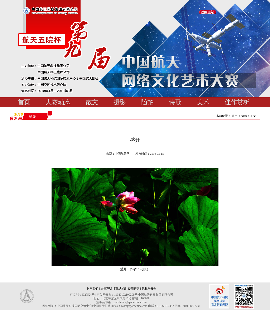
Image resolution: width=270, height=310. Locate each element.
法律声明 (106, 288)
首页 (24, 102)
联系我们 (92, 288)
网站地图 (120, 288)
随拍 (147, 102)
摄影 (120, 102)
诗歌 (175, 102)
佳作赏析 (237, 102)
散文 (92, 102)
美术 (203, 102)
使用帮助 (134, 288)
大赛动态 (58, 102)
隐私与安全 (149, 288)
